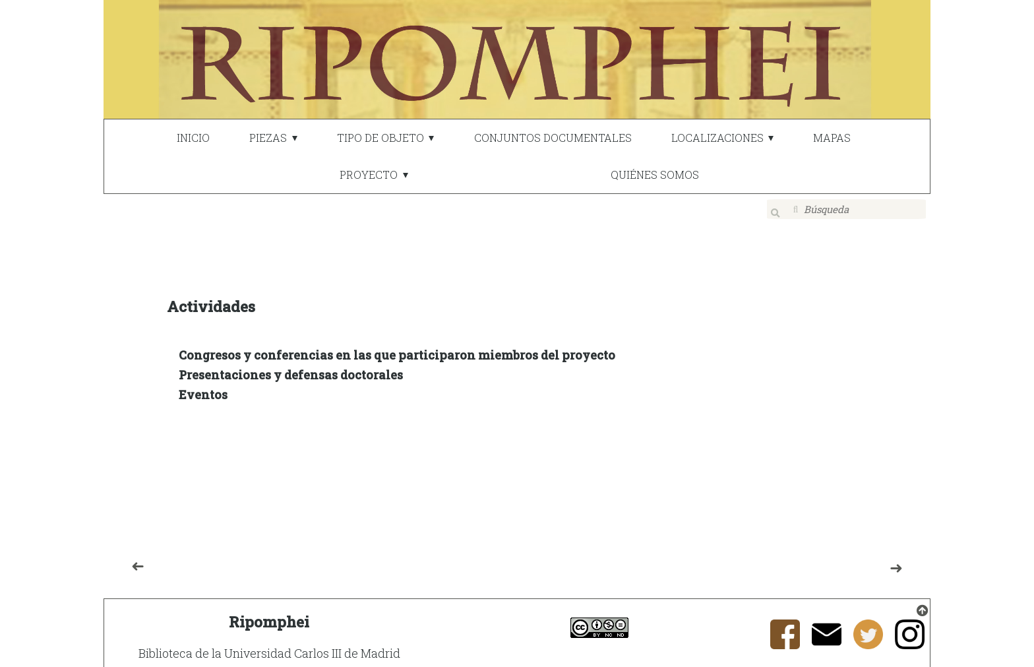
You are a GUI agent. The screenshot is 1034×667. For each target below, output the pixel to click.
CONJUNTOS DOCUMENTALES (553, 137)
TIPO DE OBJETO (380, 137)
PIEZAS (268, 137)
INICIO (193, 137)
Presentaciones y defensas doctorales (291, 366)
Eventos (203, 386)
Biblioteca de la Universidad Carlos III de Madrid (269, 644)
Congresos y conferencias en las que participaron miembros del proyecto (397, 346)
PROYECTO (369, 174)
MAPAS (832, 137)
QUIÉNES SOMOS (655, 174)
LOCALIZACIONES (717, 137)
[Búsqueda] (847, 209)
